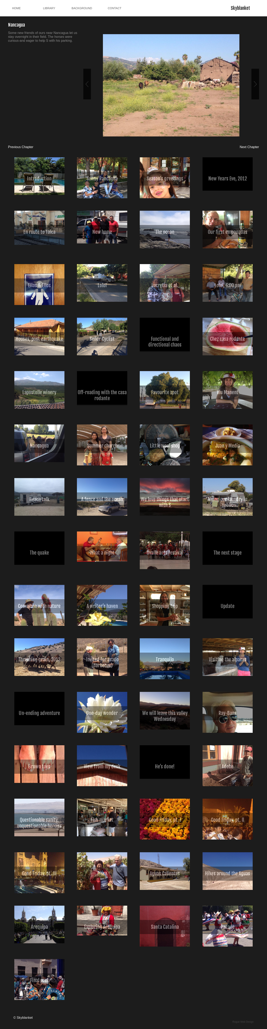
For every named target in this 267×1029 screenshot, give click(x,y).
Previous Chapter (20, 147)
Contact (115, 8)
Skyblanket (240, 8)
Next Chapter (249, 147)
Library (49, 8)
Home (16, 8)
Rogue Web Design (243, 1021)
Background (82, 8)
